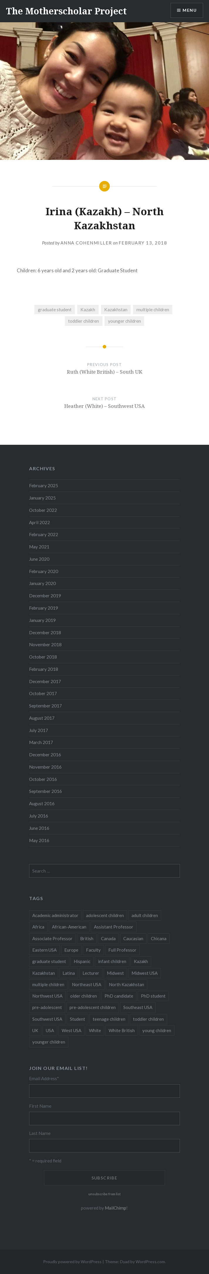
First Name (40, 1106)
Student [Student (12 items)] (77, 1019)
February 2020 (43, 571)
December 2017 (45, 681)
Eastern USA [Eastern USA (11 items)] (44, 949)
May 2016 (39, 840)
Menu (190, 10)
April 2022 (39, 522)
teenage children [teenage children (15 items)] (109, 1019)
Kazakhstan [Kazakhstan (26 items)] (43, 973)
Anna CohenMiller (86, 242)
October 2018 (43, 656)
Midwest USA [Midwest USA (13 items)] (145, 973)
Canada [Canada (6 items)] (108, 938)
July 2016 (38, 815)
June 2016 (39, 828)
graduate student (55, 309)
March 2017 (41, 742)
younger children (124, 321)
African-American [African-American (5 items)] (69, 926)
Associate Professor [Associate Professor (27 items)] (52, 938)
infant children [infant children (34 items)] (112, 961)
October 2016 (43, 779)
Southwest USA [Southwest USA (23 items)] (47, 1019)
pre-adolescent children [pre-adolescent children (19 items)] (93, 1007)
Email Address (44, 1078)
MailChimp (115, 1207)
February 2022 (43, 534)
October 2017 (43, 693)
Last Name (39, 1133)
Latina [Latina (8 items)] (69, 973)
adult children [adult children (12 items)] (145, 915)
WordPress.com (150, 1261)
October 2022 (43, 510)
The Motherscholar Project (66, 11)
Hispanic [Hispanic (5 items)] (82, 961)
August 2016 (42, 803)
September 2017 (45, 705)
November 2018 (45, 644)
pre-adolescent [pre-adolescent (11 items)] (47, 1007)
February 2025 (43, 485)
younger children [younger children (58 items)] (48, 1041)
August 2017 (42, 718)
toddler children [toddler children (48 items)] (148, 1019)
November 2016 (45, 766)
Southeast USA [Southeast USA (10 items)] (137, 1007)
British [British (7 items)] (86, 938)
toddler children (83, 321)
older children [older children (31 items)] (83, 995)
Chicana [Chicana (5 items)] (158, 938)
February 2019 (43, 608)
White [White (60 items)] (95, 1030)
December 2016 (45, 754)
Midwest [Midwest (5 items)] (115, 973)
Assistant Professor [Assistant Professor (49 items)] (113, 926)
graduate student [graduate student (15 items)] (49, 961)
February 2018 (43, 669)
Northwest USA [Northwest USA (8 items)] (47, 995)
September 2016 (45, 791)
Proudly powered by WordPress (72, 1261)
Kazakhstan (115, 309)
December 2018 (45, 632)
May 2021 (39, 546)
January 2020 (42, 583)
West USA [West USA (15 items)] (71, 1030)
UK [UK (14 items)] (35, 1030)
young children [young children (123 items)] (156, 1030)
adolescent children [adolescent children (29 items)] (105, 915)
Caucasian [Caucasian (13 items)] (133, 938)
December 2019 (45, 595)
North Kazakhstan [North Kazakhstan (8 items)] (126, 984)
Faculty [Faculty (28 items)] (93, 949)
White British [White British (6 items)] (122, 1030)
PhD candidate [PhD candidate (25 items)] (119, 995)
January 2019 (42, 620)
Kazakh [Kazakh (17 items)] (141, 961)
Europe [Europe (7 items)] (71, 949)
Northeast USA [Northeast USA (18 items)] (86, 984)
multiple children (152, 309)
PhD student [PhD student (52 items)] (153, 995)
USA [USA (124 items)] (50, 1030)
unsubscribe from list (104, 1194)
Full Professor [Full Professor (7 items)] (122, 949)
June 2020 (39, 559)
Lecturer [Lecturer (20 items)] (90, 973)
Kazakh (87, 309)
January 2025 (42, 497)
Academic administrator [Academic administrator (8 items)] (55, 915)
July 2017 (38, 730)
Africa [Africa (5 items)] (38, 926)
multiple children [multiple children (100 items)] (48, 984)
